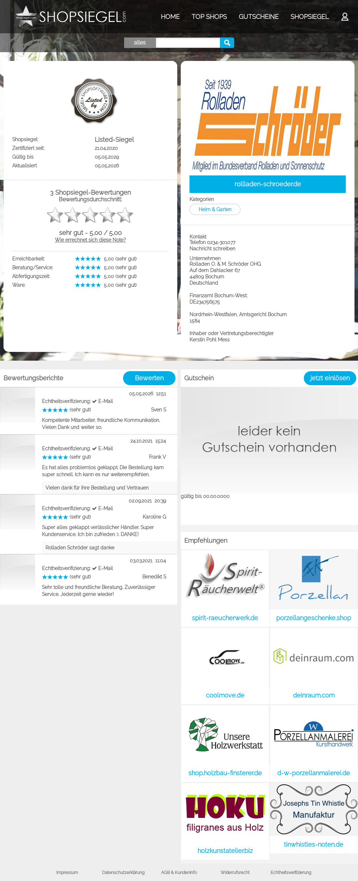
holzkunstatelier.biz (225, 850)
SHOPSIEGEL (310, 16)
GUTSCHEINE (259, 16)
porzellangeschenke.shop (313, 618)
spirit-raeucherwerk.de (225, 618)
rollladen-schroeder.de (268, 184)
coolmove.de (225, 695)
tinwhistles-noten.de (313, 844)
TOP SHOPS (209, 16)
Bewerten (149, 378)
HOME (170, 16)
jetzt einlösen (330, 378)
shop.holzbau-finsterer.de (225, 773)
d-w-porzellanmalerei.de (313, 773)
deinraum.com (314, 695)
